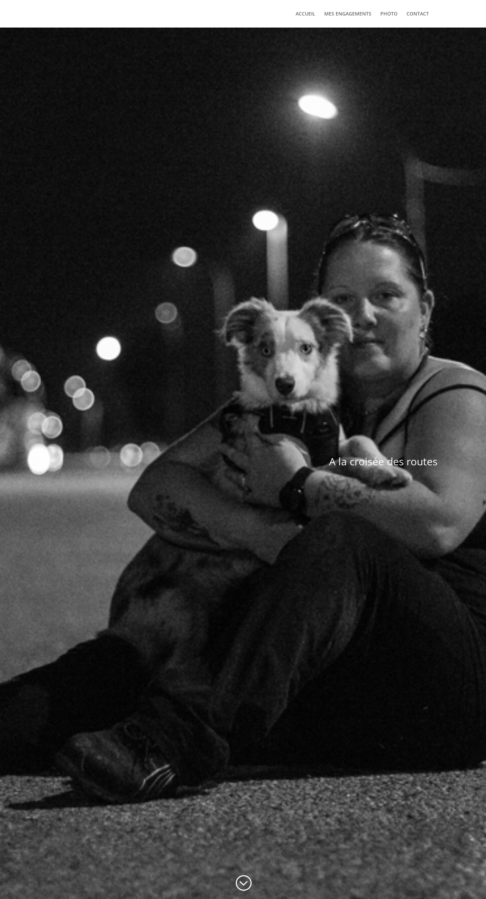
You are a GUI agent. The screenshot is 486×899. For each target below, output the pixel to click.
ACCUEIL (305, 14)
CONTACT (417, 14)
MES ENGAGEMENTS (347, 14)
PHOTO (389, 14)
